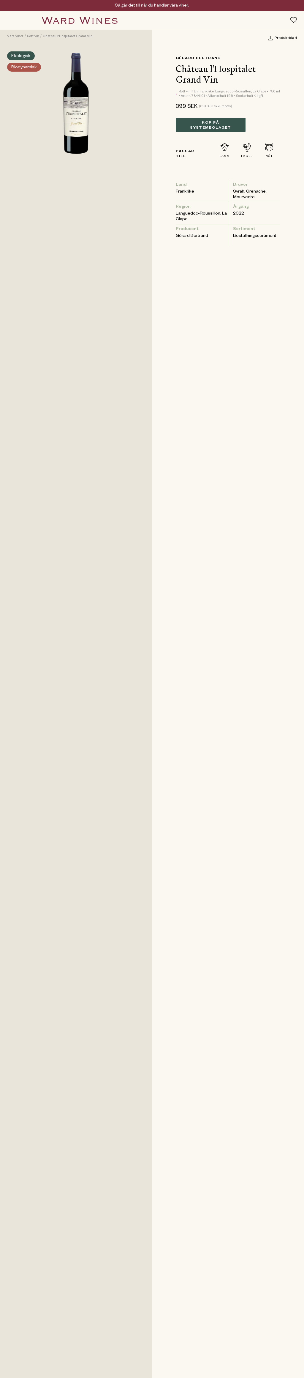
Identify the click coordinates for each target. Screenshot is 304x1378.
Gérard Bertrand (198, 58)
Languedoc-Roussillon (198, 214)
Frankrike (185, 192)
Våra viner (15, 36)
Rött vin (33, 36)
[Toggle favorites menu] (293, 20)
